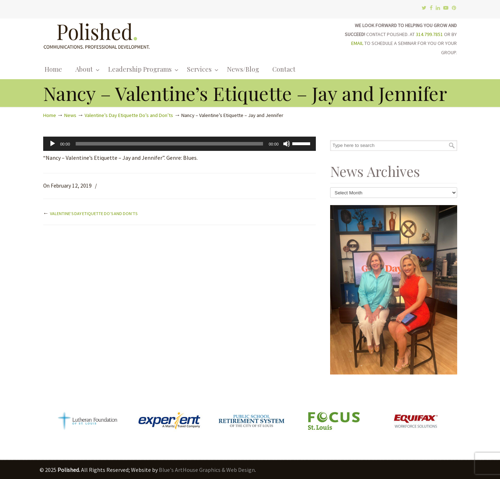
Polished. (96, 35)
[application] (179, 144)
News (70, 115)
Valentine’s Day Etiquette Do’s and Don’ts (129, 115)
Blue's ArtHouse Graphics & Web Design (207, 469)
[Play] (52, 143)
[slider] (169, 144)
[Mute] (286, 143)
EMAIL (357, 43)
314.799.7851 (429, 34)
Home (49, 115)
